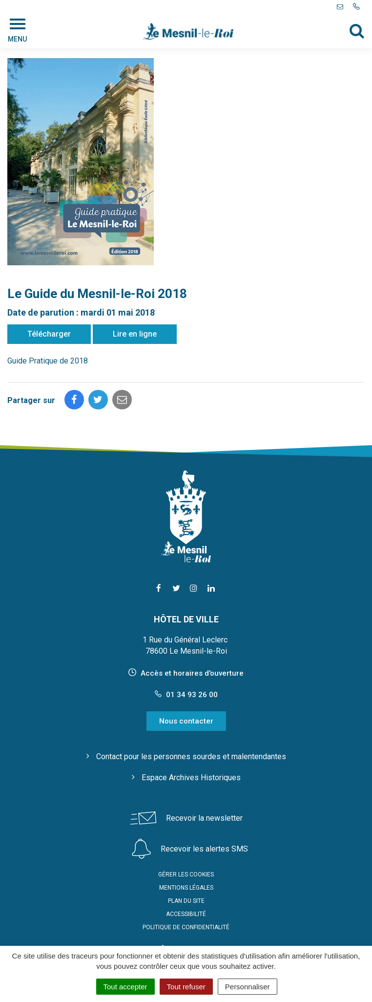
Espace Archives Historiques (191, 777)
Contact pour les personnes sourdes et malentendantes (191, 756)
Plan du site (186, 900)
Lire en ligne (135, 334)
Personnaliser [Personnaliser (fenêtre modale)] (247, 986)
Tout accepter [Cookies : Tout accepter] (125, 986)
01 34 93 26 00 (186, 694)
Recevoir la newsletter (204, 818)
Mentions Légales (186, 887)
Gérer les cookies (186, 874)
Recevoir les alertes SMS (204, 848)
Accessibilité (186, 914)
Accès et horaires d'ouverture (192, 673)
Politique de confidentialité (186, 927)
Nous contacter (186, 721)
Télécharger (49, 334)
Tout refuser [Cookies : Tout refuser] (186, 986)
